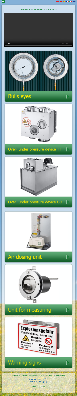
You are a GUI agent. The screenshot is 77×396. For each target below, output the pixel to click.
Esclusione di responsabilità (38, 386)
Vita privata (38, 390)
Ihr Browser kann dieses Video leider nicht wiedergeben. (38, 30)
